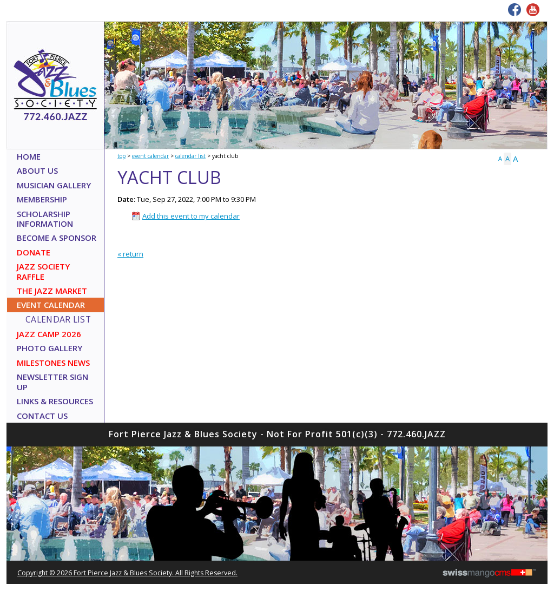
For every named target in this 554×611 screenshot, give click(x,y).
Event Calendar (150, 156)
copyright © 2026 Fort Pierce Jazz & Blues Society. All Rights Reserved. (127, 572)
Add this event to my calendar (191, 216)
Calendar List (190, 156)
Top (121, 156)
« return (130, 254)
